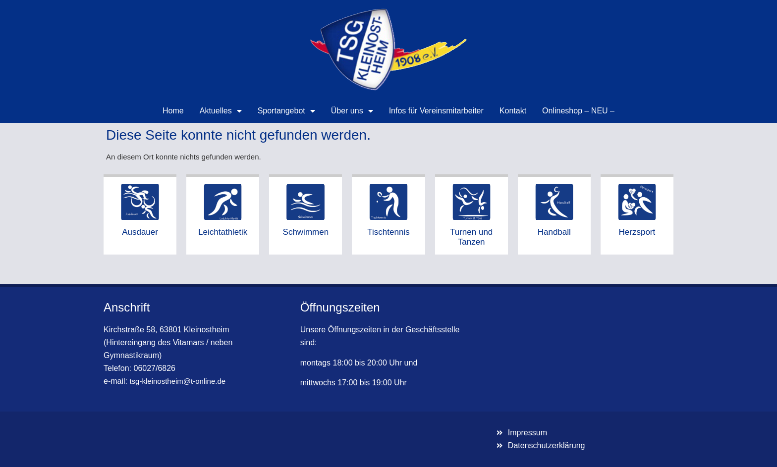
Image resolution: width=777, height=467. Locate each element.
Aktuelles (221, 111)
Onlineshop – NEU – (578, 110)
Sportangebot (286, 111)
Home (173, 110)
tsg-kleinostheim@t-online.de (177, 381)
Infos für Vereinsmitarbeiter (436, 110)
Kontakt (513, 110)
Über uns (352, 111)
